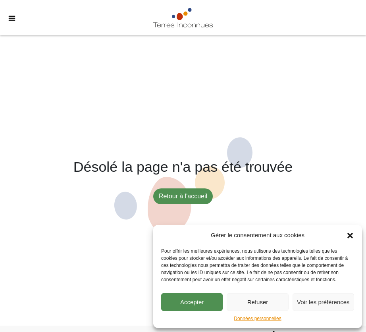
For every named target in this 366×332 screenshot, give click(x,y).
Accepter (192, 302)
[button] (350, 235)
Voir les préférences (323, 302)
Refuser (257, 302)
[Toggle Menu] (8, 18)
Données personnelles (257, 318)
